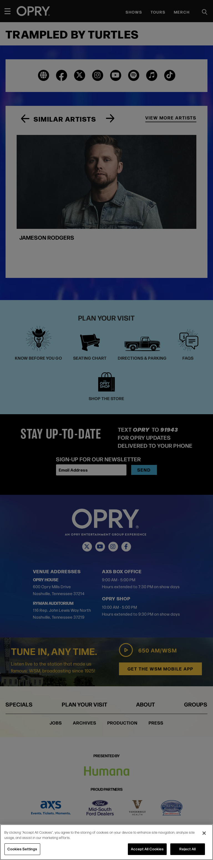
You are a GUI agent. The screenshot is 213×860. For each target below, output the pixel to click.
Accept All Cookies (147, 849)
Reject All (187, 849)
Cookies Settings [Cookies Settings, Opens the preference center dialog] (22, 849)
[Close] (204, 833)
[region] (106, 842)
